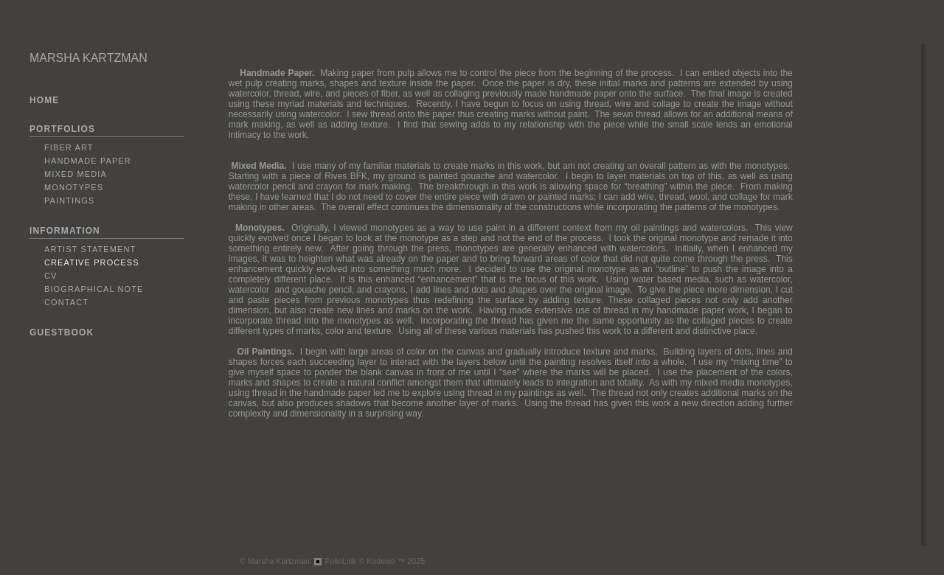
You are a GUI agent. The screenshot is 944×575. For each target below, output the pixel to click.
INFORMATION (65, 231)
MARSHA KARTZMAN (89, 58)
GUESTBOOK (62, 332)
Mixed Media (75, 174)
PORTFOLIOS (62, 129)
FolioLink (341, 561)
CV (50, 275)
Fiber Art (69, 147)
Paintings (69, 200)
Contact (66, 302)
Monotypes (73, 187)
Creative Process (91, 262)
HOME (44, 100)
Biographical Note (93, 289)
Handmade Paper (87, 160)
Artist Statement (90, 249)
